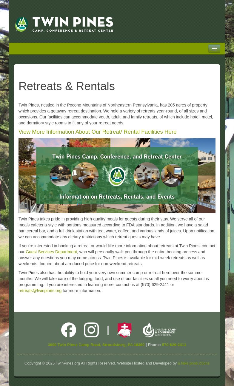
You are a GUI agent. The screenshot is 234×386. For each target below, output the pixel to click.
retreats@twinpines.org (40, 290)
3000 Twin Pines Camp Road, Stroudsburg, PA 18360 (96, 344)
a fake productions (194, 363)
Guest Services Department (51, 251)
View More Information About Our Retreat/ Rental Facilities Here (98, 132)
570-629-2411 (174, 344)
